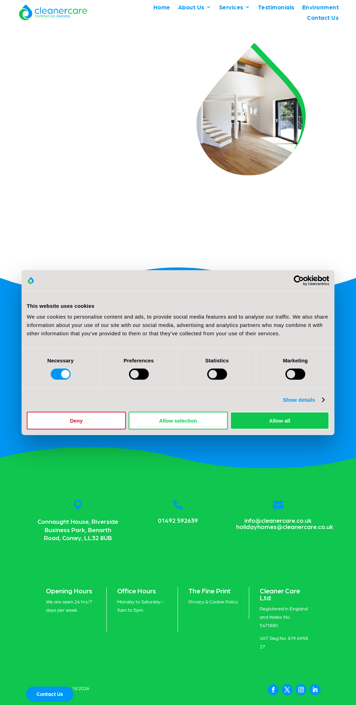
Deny (76, 421)
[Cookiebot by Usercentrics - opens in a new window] (298, 280)
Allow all (279, 421)
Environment (320, 7)
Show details (299, 399)
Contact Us (323, 18)
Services (231, 7)
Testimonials (276, 7)
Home (161, 7)
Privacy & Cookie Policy (213, 601)
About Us (191, 7)
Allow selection (178, 421)
